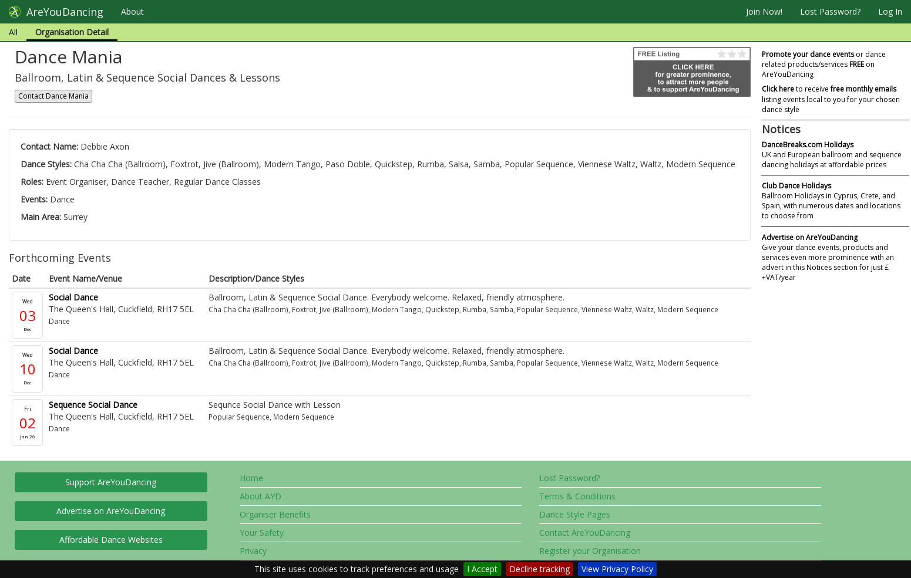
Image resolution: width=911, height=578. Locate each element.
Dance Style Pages (574, 514)
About (132, 11)
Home (251, 478)
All (13, 32)
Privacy (253, 550)
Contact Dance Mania (53, 96)
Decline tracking (539, 568)
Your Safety (262, 532)
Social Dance (73, 297)
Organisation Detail (72, 32)
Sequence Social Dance (93, 404)
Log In (890, 11)
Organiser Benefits (275, 514)
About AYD (260, 496)
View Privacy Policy (617, 568)
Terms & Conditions (577, 496)
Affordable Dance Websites (111, 539)
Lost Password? (830, 11)
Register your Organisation (590, 550)
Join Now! (764, 11)
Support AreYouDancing (110, 482)
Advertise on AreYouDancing (110, 510)
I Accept (482, 568)
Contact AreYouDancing (584, 532)
